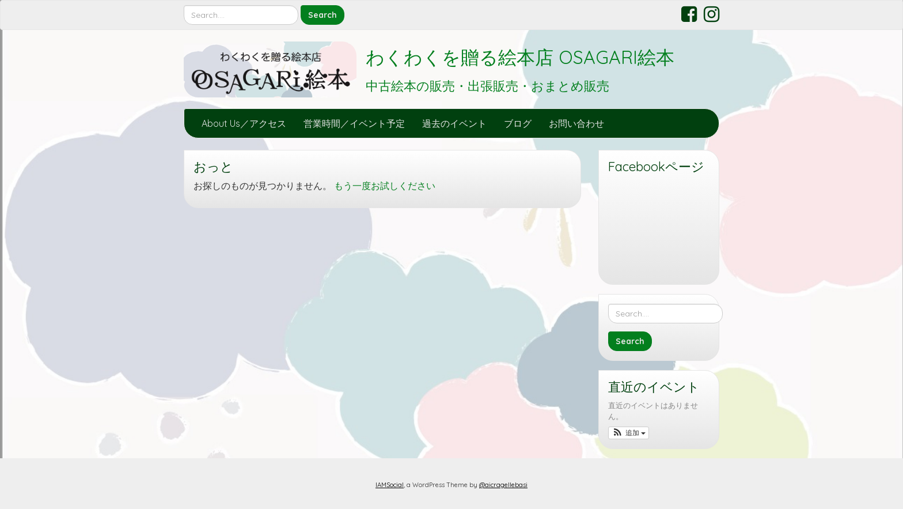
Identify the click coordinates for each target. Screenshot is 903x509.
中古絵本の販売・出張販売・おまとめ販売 (487, 86)
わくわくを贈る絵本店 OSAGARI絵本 (520, 57)
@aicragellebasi (503, 485)
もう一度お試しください (384, 185)
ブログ (518, 123)
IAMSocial (389, 485)
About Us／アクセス (244, 123)
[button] (628, 433)
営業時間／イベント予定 (354, 123)
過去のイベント (454, 123)
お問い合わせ (576, 123)
